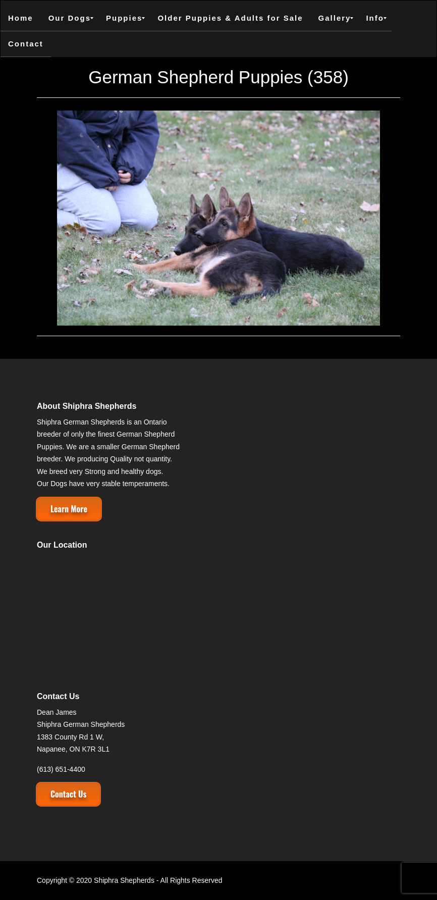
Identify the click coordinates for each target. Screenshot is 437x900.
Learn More (68, 509)
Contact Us (68, 794)
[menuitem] (20, 18)
